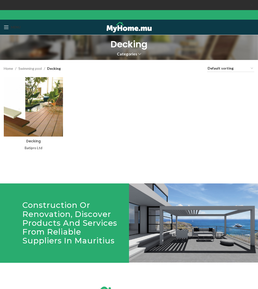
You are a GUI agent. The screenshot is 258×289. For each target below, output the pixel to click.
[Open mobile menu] (12, 27)
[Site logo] (129, 27)
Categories (127, 54)
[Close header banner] (251, 5)
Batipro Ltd (33, 147)
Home (8, 68)
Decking (33, 140)
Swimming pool (30, 68)
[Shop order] (230, 68)
